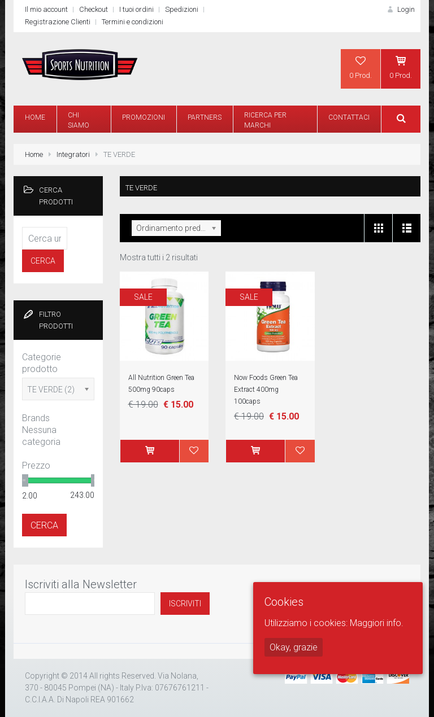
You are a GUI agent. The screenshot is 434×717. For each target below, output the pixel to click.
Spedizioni (181, 9)
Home (34, 154)
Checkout (93, 9)
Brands (36, 418)
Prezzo (36, 465)
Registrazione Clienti (57, 22)
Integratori (73, 154)
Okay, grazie (294, 647)
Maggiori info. (376, 623)
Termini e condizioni (132, 22)
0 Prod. (360, 67)
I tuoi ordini (136, 9)
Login (400, 9)
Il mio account (46, 9)
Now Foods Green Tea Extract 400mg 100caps (266, 389)
